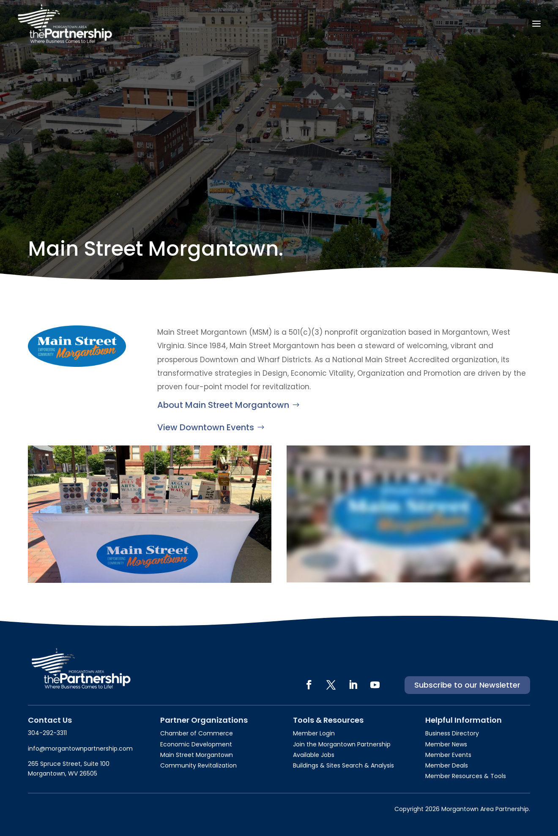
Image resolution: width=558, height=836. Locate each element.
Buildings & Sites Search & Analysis (343, 765)
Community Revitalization (198, 765)
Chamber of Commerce (196, 733)
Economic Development (196, 744)
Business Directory (452, 733)
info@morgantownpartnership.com (80, 748)
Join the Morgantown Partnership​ (342, 744)
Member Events (448, 755)
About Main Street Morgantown (223, 405)
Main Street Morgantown (196, 755)
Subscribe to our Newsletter (467, 685)
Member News (446, 744)
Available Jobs (313, 755)
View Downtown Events (205, 427)
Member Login (314, 733)
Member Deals (446, 765)
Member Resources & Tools (465, 776)
